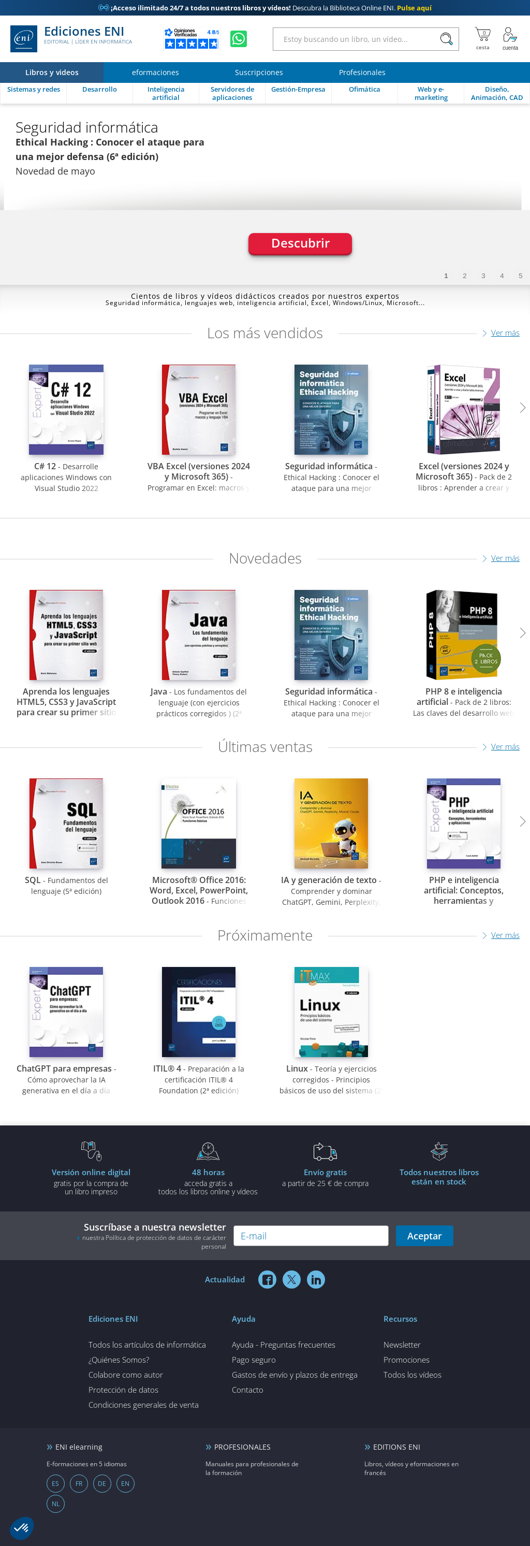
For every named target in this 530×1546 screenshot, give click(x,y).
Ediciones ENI (71, 38)
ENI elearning (78, 1447)
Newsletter (402, 1344)
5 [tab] (520, 276)
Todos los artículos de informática (147, 1344)
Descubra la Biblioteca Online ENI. (265, 7)
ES (55, 1483)
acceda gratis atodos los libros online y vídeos (208, 1181)
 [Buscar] (446, 39)
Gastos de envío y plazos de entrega (295, 1374)
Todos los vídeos (412, 1374)
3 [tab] (483, 276)
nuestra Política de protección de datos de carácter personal (154, 1242)
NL (56, 1503)
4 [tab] (502, 276)
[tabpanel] (265, 194)
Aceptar (424, 1236)
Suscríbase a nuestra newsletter (151, 1236)
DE (102, 1483)
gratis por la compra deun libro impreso (91, 1181)
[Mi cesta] (483, 39)
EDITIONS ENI (396, 1447)
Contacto (247, 1389)
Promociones (407, 1359)
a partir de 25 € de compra (325, 1177)
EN (125, 1483)
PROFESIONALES (242, 1447)
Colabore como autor (126, 1374)
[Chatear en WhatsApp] (238, 39)
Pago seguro (254, 1359)
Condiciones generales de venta (144, 1404)
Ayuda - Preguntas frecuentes (283, 1344)
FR (79, 1483)
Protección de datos (123, 1389)
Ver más (505, 332)
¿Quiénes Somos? (119, 1359)
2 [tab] (464, 276)
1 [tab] (446, 276)
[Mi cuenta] (510, 39)
